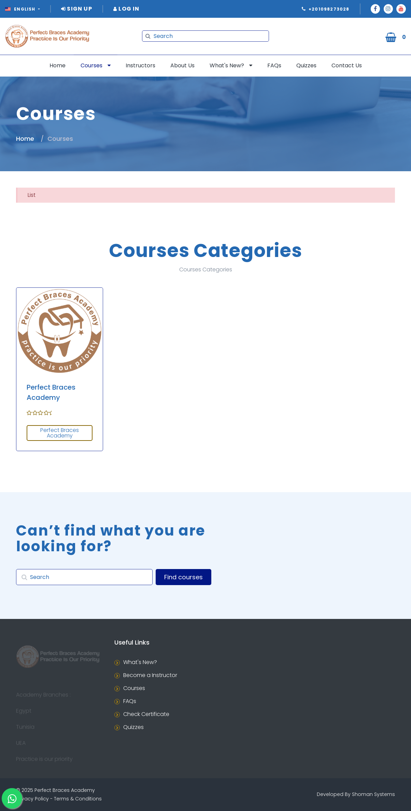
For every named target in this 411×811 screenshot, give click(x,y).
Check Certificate (146, 714)
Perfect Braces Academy (59, 433)
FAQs (274, 65)
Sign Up (76, 9)
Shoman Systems (373, 794)
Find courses (183, 577)
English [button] (21, 9)
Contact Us (346, 65)
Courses (91, 65)
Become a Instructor (150, 675)
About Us (182, 65)
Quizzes (306, 65)
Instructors (140, 65)
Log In (126, 9)
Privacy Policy (32, 798)
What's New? (227, 65)
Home (57, 65)
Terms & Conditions (78, 798)
